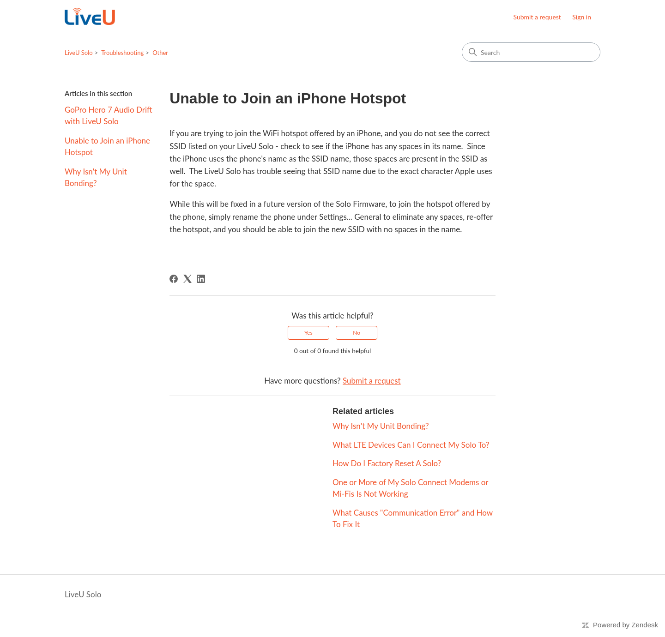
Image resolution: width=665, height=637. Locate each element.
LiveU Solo (79, 52)
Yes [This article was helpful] (308, 332)
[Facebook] (173, 279)
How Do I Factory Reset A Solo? (386, 463)
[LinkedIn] (201, 279)
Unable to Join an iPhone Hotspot (107, 146)
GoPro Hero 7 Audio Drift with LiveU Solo (108, 115)
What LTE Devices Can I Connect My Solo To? (411, 445)
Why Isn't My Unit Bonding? (96, 177)
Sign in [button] (581, 17)
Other (160, 52)
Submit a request (537, 17)
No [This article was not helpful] (356, 332)
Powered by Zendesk (625, 625)
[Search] (531, 52)
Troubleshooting (122, 52)
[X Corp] (187, 279)
